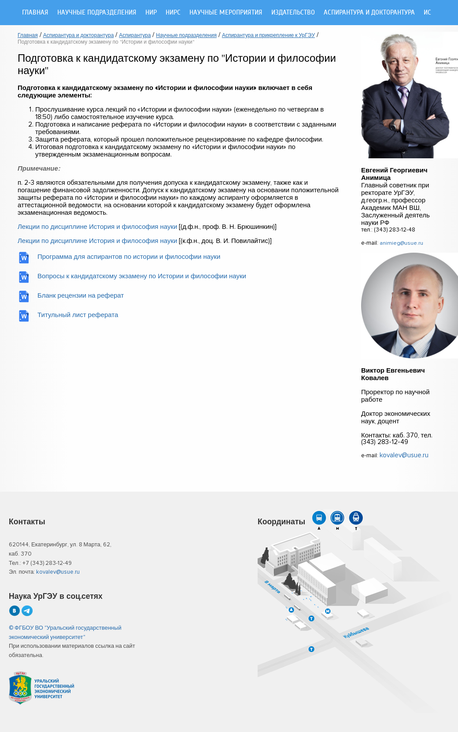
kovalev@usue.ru (404, 455)
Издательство (293, 12)
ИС (427, 12)
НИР (151, 12)
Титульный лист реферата (77, 315)
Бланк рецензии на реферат (80, 295)
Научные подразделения (97, 12)
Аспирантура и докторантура (369, 12)
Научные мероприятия (225, 12)
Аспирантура (135, 35)
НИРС (173, 12)
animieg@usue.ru (401, 243)
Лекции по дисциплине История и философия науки (97, 227)
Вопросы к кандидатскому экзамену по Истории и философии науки (141, 276)
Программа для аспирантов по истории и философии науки (128, 257)
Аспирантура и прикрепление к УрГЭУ (268, 35)
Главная (35, 12)
